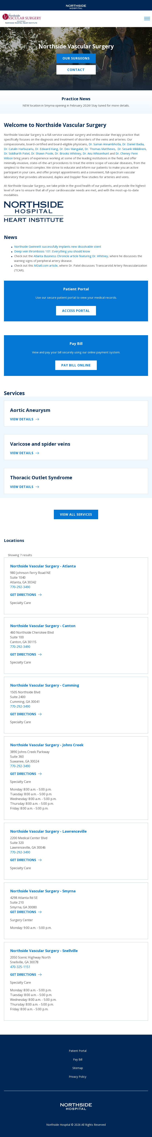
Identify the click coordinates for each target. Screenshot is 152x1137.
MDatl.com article (46, 265)
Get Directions (23, 595)
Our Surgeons (76, 58)
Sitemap (77, 1068)
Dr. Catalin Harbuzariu (18, 149)
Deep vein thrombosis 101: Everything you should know (52, 251)
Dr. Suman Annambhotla (105, 144)
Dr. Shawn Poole (42, 153)
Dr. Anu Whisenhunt (96, 153)
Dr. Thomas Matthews (100, 149)
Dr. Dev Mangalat (71, 149)
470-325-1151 (20, 967)
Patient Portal (77, 1051)
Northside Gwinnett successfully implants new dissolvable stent (57, 246)
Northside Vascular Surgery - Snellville (44, 950)
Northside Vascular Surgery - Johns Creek (47, 745)
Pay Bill (77, 1059)
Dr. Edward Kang (46, 149)
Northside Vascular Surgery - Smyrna (43, 891)
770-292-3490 (20, 587)
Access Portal (76, 311)
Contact (76, 70)
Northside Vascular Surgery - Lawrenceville (48, 831)
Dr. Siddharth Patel (16, 153)
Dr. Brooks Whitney (68, 153)
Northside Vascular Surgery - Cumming (44, 685)
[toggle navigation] (147, 18)
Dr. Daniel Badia (133, 144)
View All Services (76, 514)
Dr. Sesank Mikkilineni (132, 149)
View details (21, 419)
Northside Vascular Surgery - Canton (42, 625)
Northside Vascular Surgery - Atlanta (43, 566)
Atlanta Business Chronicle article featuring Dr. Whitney (71, 256)
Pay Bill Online (76, 365)
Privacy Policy (77, 1076)
